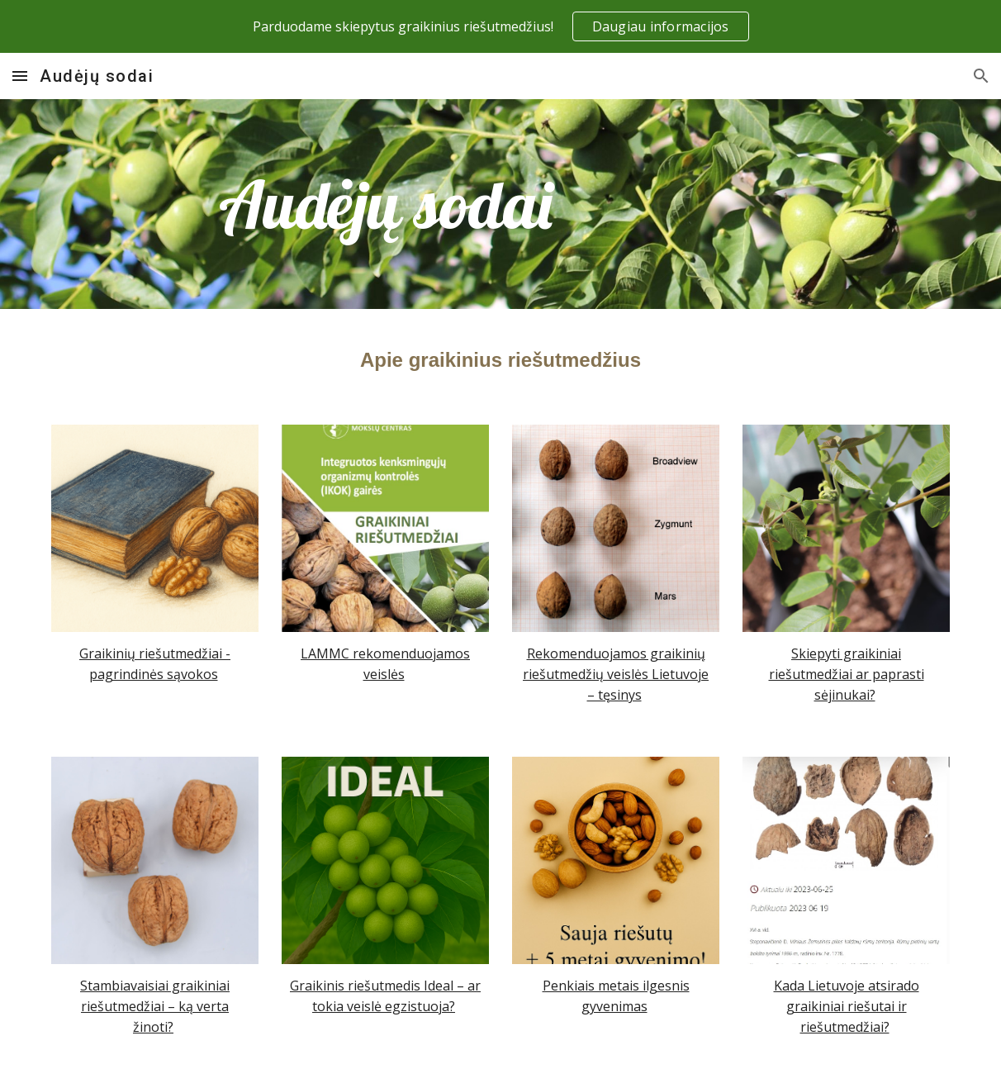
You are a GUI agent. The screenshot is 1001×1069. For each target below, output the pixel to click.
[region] (500, 26)
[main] (385, 204)
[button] (20, 75)
